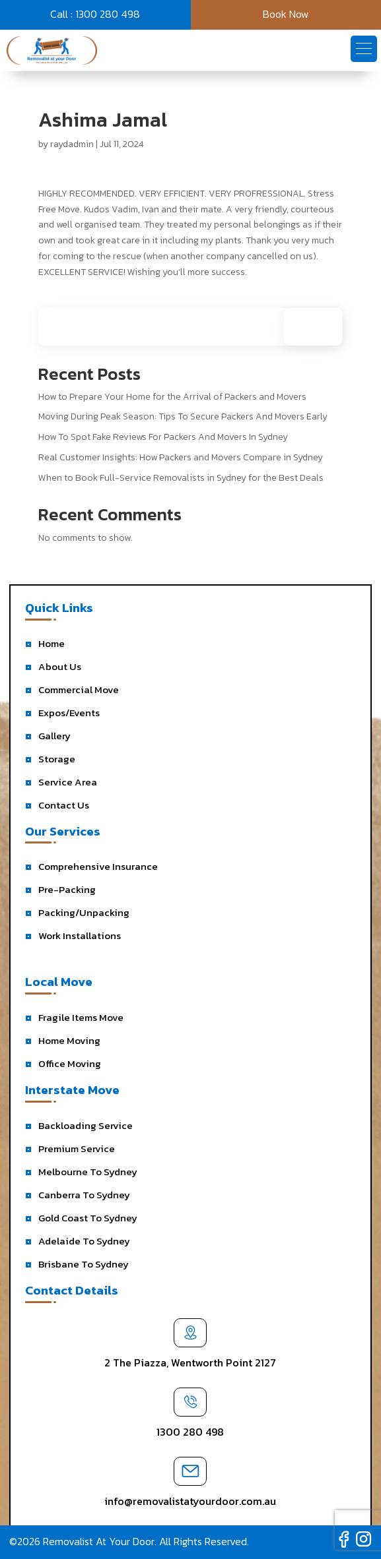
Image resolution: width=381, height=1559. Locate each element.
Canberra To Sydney (84, 1194)
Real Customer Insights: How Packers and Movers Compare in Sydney (180, 457)
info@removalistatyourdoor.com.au (190, 1501)
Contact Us (63, 804)
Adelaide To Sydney (84, 1240)
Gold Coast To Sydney (87, 1217)
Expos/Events (69, 712)
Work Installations (79, 935)
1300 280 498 (190, 1432)
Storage (56, 758)
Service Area (67, 781)
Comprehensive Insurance (98, 866)
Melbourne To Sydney (87, 1171)
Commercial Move (78, 689)
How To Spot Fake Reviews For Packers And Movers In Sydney (163, 437)
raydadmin (72, 144)
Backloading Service (85, 1125)
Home (51, 643)
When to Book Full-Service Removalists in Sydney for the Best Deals (181, 478)
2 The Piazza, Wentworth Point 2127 (190, 1362)
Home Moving (69, 1040)
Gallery (54, 735)
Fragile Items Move (80, 1017)
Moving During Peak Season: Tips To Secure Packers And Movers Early (183, 416)
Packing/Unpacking (83, 912)
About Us (59, 666)
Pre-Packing (67, 889)
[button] (364, 49)
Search (319, 326)
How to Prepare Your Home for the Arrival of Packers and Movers (172, 397)
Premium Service (76, 1148)
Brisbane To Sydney (83, 1263)
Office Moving (69, 1063)
